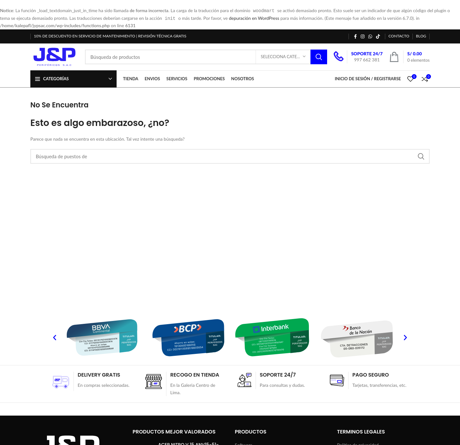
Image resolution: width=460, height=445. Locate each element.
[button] (54, 338)
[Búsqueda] (206, 57)
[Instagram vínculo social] (362, 36)
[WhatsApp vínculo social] (370, 36)
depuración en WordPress (254, 17)
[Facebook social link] (355, 36)
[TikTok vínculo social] (378, 36)
